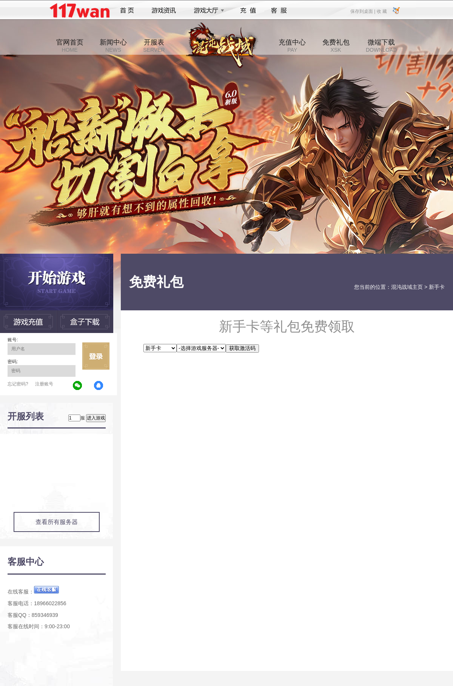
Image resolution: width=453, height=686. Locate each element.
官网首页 (69, 46)
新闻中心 (113, 46)
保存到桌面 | (363, 11)
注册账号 (44, 384)
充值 (248, 10)
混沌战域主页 (407, 287)
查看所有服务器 (56, 522)
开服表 (154, 46)
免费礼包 (336, 46)
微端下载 (381, 46)
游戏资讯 (164, 10)
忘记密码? (18, 384)
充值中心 (292, 46)
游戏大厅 (207, 10)
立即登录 (95, 356)
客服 (279, 10)
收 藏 (381, 11)
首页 (127, 10)
